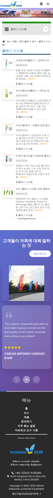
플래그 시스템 (12, 50)
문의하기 (26, 421)
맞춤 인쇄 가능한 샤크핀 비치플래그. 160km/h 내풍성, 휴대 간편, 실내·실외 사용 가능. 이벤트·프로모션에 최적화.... (33, 74)
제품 (14, 41)
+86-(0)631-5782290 (28, 473)
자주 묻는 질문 (26, 425)
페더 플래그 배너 (27, 41)
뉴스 (26, 412)
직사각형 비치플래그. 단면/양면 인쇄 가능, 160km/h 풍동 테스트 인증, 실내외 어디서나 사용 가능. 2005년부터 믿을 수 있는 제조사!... (33, 106)
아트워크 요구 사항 (26, 430)
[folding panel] (46, 29)
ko (8, 41)
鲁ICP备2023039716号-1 (26, 494)
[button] (41, 4)
